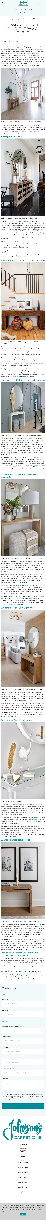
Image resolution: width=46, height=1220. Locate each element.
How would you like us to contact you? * (13, 1026)
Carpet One (4, 19)
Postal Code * (5, 1058)
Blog (11, 19)
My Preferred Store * (7, 1068)
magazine (17, 975)
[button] (38, 3)
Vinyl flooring (32, 819)
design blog (34, 973)
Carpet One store (24, 979)
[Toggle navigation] (2, 3)
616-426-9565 (23, 12)
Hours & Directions (23, 1152)
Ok (23, 1214)
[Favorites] (41, 3)
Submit (23, 1106)
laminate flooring (26, 585)
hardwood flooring (14, 358)
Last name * (5, 1010)
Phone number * (6, 1036)
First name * (5, 999)
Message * (5, 1078)
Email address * (6, 1047)
